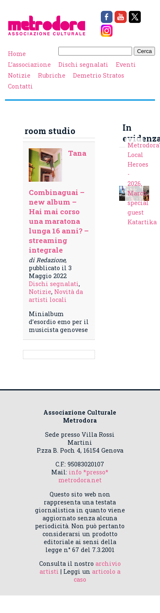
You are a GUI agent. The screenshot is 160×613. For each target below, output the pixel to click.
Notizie (19, 75)
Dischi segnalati (83, 64)
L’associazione (29, 64)
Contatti (20, 86)
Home (17, 54)
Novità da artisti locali (56, 296)
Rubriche (51, 75)
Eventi (126, 64)
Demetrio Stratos (98, 75)
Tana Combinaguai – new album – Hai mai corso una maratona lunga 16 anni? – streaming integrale (59, 201)
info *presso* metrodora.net (83, 476)
